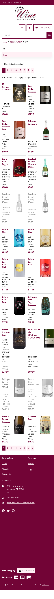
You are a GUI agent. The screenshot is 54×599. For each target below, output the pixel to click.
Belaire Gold (31, 231)
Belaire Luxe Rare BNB (5, 263)
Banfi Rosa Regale (5, 161)
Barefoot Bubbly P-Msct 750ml (6, 198)
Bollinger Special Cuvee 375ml (6, 383)
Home (4, 2)
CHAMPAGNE (16, 42)
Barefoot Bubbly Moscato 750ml (32, 163)
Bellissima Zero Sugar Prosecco (32, 301)
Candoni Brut (32, 418)
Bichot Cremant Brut (6, 332)
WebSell (46, 584)
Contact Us (17, 2)
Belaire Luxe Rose (31, 261)
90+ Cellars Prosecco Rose (6, 125)
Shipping (31, 469)
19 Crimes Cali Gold (6, 87)
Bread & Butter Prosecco (6, 419)
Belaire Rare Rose (5, 299)
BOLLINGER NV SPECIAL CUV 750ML (34, 333)
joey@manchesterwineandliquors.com (21, 502)
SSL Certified (26, 570)
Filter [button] (5, 54)
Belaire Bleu (5, 231)
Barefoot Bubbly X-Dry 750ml (32, 198)
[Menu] (22, 27)
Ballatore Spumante (32, 123)
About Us (10, 2)
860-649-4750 (13, 497)
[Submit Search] (49, 35)
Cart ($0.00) (43, 27)
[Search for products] (24, 35)
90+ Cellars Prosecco (32, 89)
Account (31, 463)
